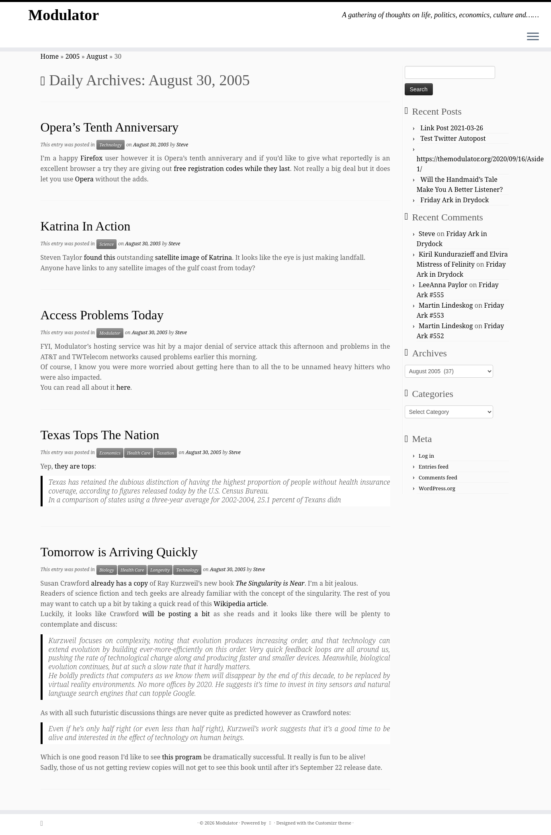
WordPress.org (437, 488)
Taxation (165, 453)
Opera (84, 179)
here (123, 387)
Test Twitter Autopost (453, 138)
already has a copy (119, 583)
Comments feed (438, 477)
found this (99, 257)
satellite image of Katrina (193, 257)
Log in (426, 455)
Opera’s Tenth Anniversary (110, 127)
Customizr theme (333, 823)
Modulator (63, 16)
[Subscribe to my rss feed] (44, 823)
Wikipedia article (239, 603)
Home (50, 56)
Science (106, 244)
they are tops (74, 466)
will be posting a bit (176, 613)
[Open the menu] (533, 37)
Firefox (91, 158)
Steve (182, 144)
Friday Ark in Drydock (454, 199)
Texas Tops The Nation (100, 435)
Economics (110, 453)
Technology (110, 145)
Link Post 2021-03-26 (451, 127)
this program (182, 757)
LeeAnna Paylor (443, 284)
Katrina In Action (86, 226)
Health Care (138, 453)
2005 (73, 56)
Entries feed (434, 466)
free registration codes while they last (232, 168)
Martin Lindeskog (446, 305)
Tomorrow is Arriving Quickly (119, 552)
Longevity (160, 570)
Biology (106, 570)
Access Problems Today (102, 315)
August (97, 56)
